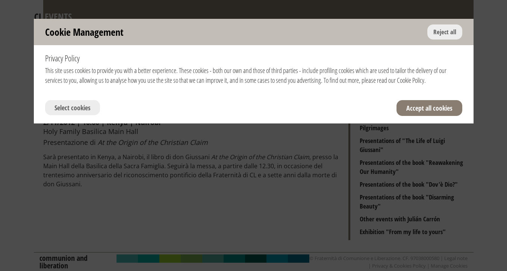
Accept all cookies (429, 108)
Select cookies (72, 107)
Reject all (444, 31)
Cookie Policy (410, 80)
